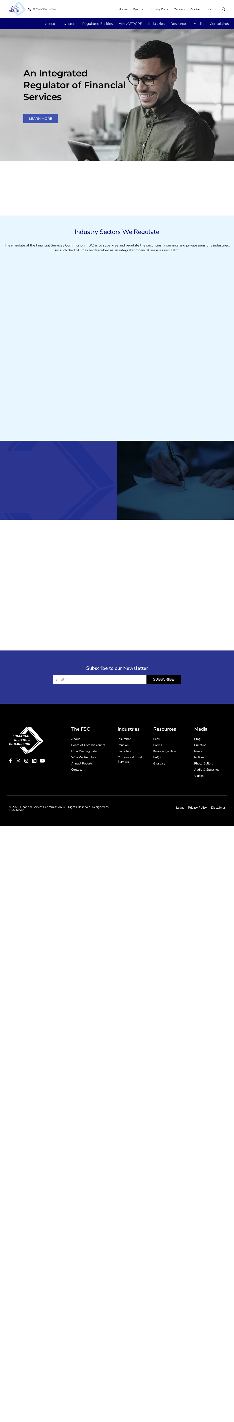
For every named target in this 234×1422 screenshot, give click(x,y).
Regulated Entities (97, 24)
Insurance (124, 739)
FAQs (157, 757)
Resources (179, 24)
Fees (156, 739)
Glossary (159, 763)
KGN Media (16, 810)
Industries (156, 24)
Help (210, 9)
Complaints (219, 24)
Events (138, 9)
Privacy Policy (197, 808)
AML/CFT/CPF (130, 24)
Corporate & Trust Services (130, 759)
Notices (199, 757)
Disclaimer (218, 808)
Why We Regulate (83, 757)
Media (199, 24)
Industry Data (158, 9)
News (198, 751)
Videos (199, 776)
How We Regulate (84, 751)
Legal (180, 808)
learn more (40, 118)
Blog (197, 739)
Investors (68, 24)
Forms (157, 745)
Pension (123, 745)
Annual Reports (82, 763)
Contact (196, 9)
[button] (223, 9)
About (50, 24)
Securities (124, 751)
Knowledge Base (164, 751)
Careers (179, 9)
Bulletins (200, 745)
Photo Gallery (203, 763)
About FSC (78, 739)
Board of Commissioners (88, 745)
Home (123, 9)
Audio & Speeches (206, 770)
